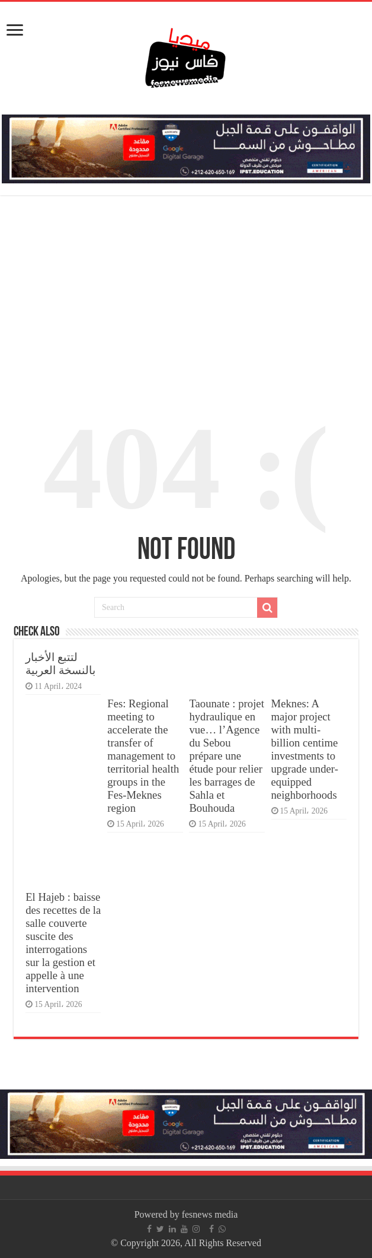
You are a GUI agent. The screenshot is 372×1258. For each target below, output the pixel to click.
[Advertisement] (186, 293)
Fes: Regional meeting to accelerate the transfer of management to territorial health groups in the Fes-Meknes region (143, 755)
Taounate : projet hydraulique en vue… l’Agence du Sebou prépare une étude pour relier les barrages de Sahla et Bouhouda (226, 755)
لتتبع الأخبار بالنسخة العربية (60, 663)
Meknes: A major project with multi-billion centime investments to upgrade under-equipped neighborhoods (304, 749)
